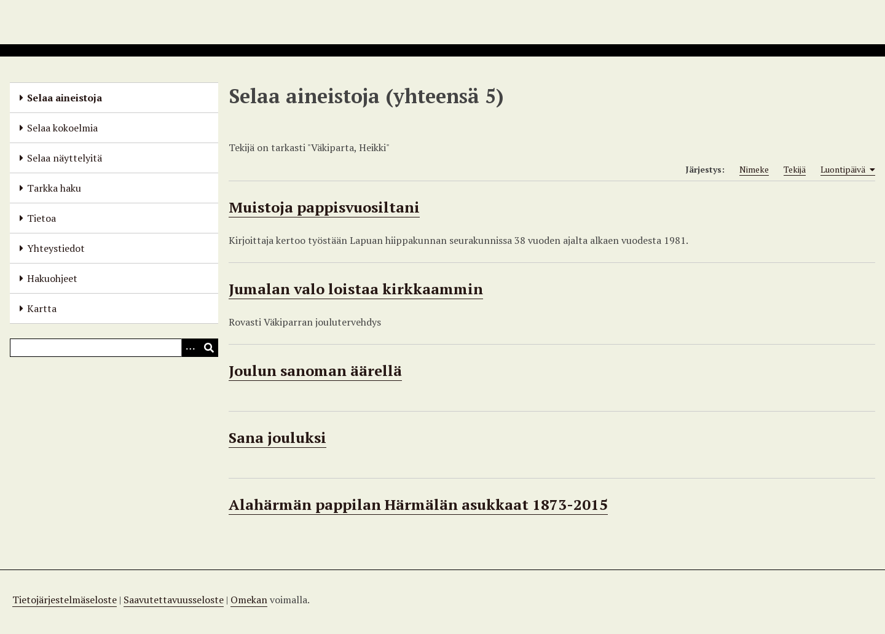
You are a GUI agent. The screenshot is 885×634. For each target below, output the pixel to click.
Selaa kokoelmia (62, 128)
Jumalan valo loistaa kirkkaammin (356, 289)
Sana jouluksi (277, 437)
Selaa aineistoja (64, 97)
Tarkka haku (54, 188)
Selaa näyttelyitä (64, 158)
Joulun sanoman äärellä (315, 370)
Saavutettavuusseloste (174, 599)
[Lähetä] (209, 348)
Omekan (248, 599)
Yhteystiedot (56, 248)
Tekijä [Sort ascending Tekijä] (795, 169)
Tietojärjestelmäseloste (64, 599)
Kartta (42, 308)
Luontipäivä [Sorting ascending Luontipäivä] (847, 169)
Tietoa (41, 218)
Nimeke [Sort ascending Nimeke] (754, 169)
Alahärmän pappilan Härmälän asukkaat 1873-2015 (418, 504)
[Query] (114, 348)
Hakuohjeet (52, 278)
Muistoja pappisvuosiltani (324, 207)
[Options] (190, 348)
